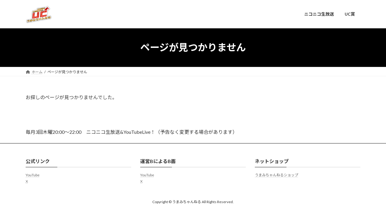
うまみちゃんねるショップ (276, 175)
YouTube (33, 175)
